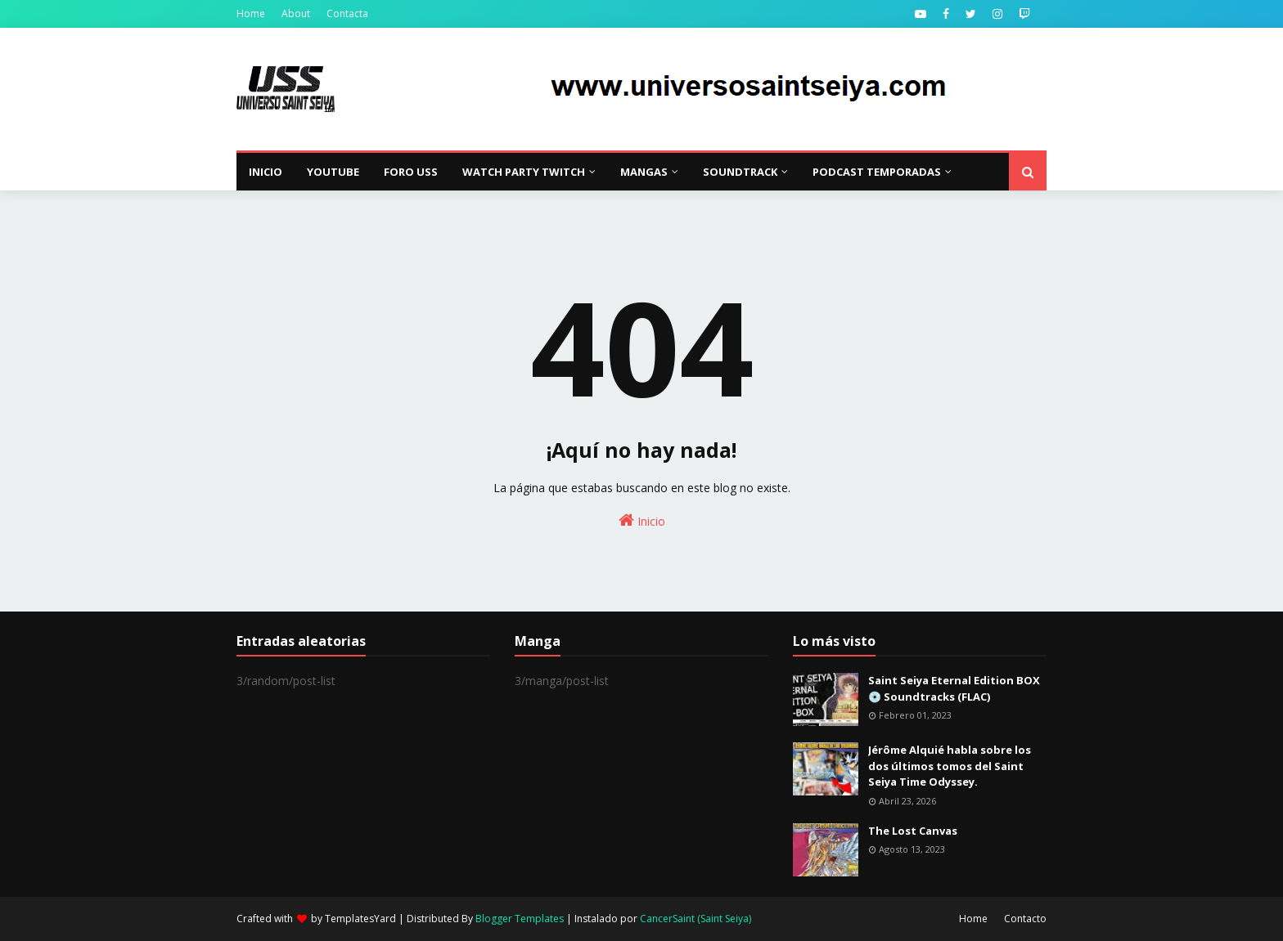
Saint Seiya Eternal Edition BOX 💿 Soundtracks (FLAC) (954, 688)
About (295, 13)
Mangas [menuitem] (644, 171)
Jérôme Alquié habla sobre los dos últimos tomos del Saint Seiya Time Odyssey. (949, 765)
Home (250, 13)
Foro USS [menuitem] (411, 171)
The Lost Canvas (912, 830)
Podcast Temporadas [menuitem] (877, 171)
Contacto (1025, 918)
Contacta (347, 13)
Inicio (642, 520)
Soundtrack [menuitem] (740, 171)
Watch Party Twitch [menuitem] (523, 171)
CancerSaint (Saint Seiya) (695, 918)
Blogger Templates (519, 918)
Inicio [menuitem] (265, 171)
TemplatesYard (360, 918)
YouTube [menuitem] (333, 171)
